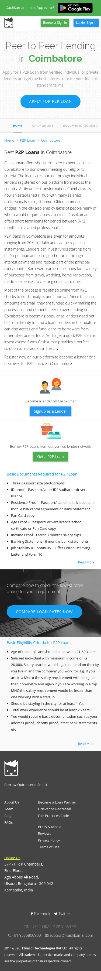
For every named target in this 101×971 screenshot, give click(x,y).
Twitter (62, 913)
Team (8, 808)
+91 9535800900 (26, 935)
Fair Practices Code (53, 815)
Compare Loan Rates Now (44, 611)
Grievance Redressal (54, 808)
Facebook (41, 913)
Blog (8, 815)
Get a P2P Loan (50, 456)
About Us (11, 802)
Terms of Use (49, 847)
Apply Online (42, 126)
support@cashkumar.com (71, 935)
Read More (86, 562)
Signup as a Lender (50, 411)
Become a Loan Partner (57, 802)
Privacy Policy (49, 840)
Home (17, 126)
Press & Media (49, 826)
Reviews (44, 833)
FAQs (8, 822)
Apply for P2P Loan (50, 101)
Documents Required (80, 126)
